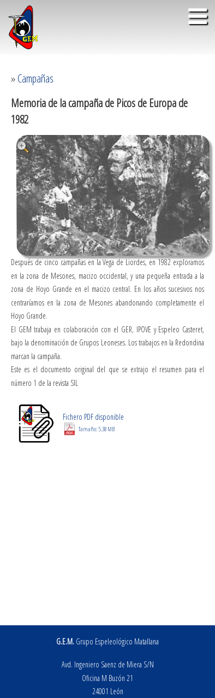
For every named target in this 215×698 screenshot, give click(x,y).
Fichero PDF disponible (93, 422)
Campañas (35, 78)
